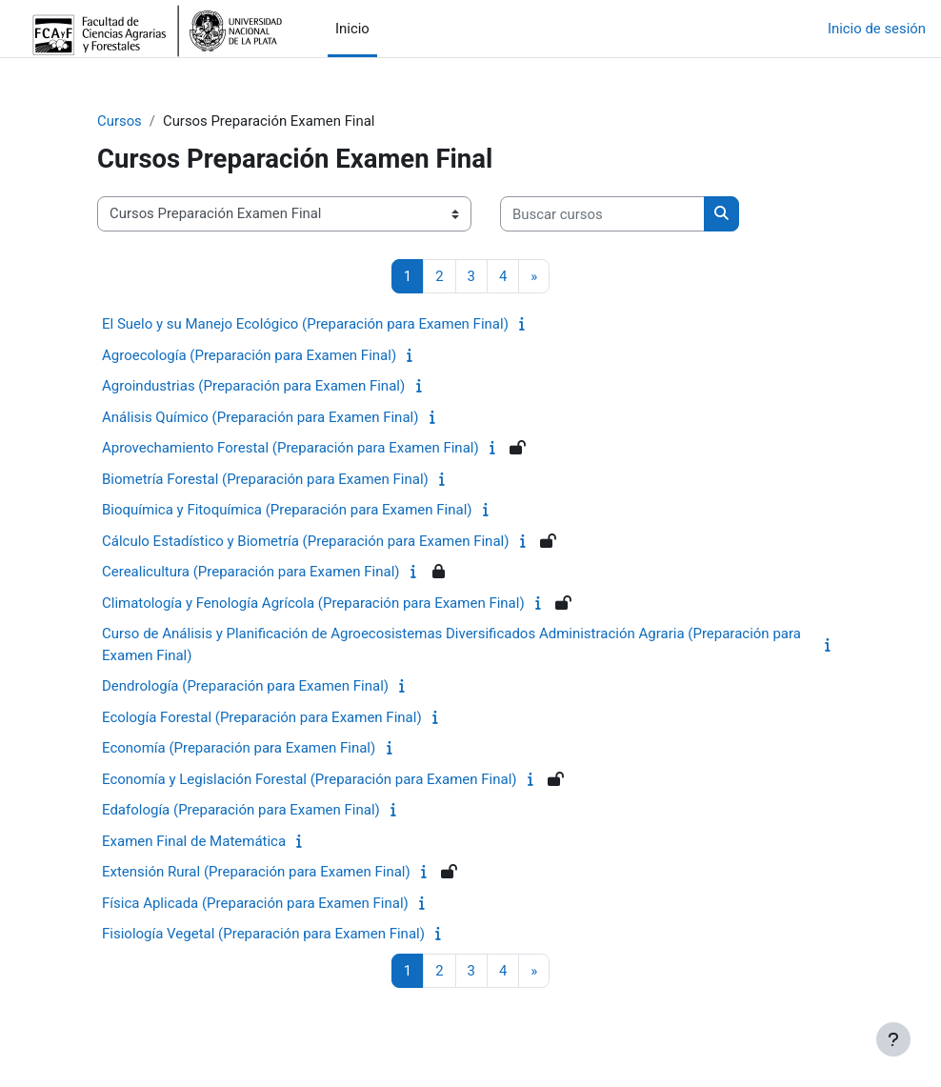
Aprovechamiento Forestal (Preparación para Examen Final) (290, 447)
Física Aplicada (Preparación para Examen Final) (255, 903)
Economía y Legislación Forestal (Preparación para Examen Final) (309, 779)
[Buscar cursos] (602, 213)
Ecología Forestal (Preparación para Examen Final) (262, 717)
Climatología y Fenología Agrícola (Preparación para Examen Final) (313, 603)
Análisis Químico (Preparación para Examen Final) (260, 417)
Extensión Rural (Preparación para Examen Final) (256, 871)
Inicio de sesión (877, 28)
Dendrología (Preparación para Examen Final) (245, 685)
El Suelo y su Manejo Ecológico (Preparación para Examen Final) (305, 323)
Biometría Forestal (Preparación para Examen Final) (265, 479)
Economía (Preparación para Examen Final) (238, 747)
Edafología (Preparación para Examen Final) (241, 809)
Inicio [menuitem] (352, 28)
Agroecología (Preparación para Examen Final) (249, 355)
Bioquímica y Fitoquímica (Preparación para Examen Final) (287, 509)
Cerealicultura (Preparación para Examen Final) (251, 571)
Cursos (119, 121)
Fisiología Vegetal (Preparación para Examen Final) (263, 933)
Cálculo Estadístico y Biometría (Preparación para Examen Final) (305, 541)
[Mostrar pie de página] (893, 1039)
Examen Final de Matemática (194, 841)
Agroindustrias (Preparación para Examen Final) (253, 385)
